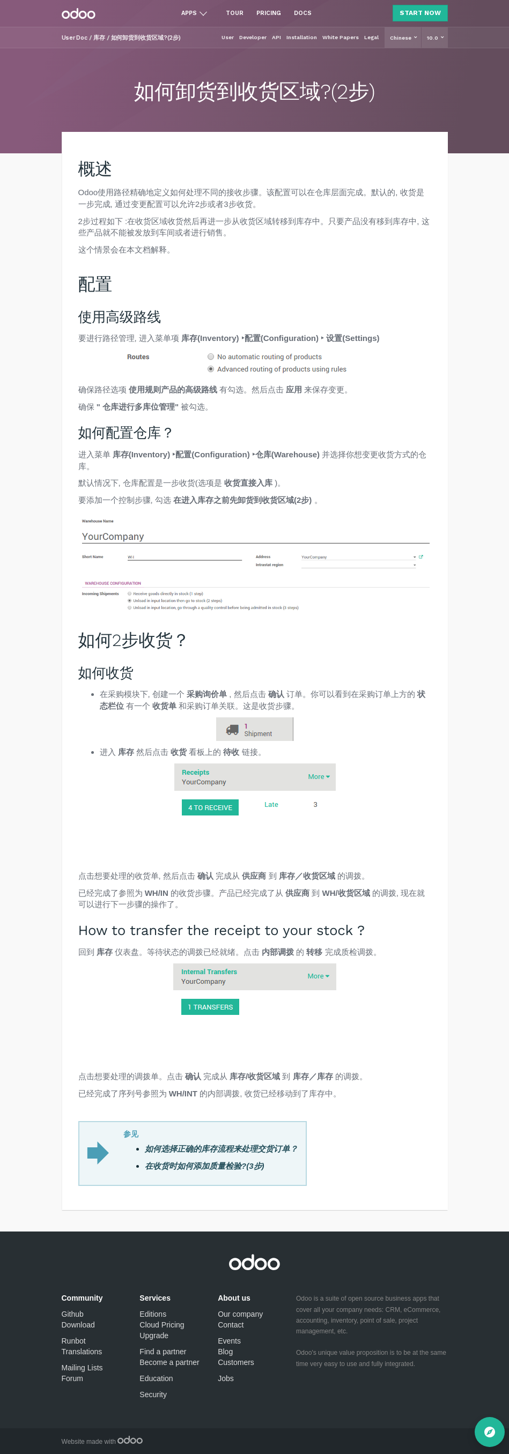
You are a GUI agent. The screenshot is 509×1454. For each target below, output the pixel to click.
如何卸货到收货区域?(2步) (146, 37)
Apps (189, 13)
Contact (231, 1325)
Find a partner (162, 1351)
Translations (82, 1351)
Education (156, 1378)
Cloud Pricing (161, 1325)
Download (78, 1325)
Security (153, 1394)
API (276, 37)
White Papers (340, 37)
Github (73, 1314)
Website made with (102, 1441)
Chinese (401, 38)
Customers (236, 1362)
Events (229, 1341)
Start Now (420, 13)
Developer (253, 37)
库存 (99, 37)
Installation (301, 37)
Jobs (226, 1378)
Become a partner (169, 1362)
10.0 (433, 38)
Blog (225, 1351)
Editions (152, 1314)
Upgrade (153, 1335)
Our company (240, 1314)
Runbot (74, 1341)
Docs (303, 13)
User (228, 37)
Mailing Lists (82, 1367)
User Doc (74, 37)
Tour (235, 13)
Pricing (268, 13)
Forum (72, 1378)
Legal (371, 37)
